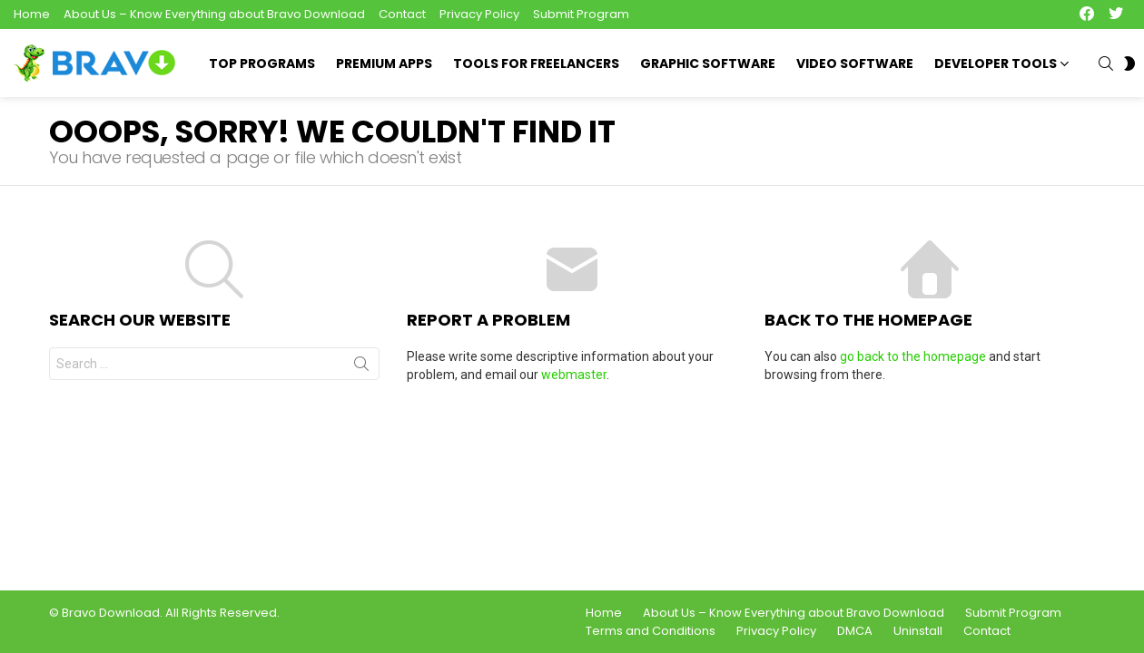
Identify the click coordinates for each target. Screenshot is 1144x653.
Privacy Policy (479, 14)
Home (32, 14)
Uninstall (917, 631)
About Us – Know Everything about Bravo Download (214, 14)
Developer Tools (995, 65)
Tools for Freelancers (536, 63)
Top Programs (262, 63)
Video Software (854, 63)
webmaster (574, 374)
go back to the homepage (913, 356)
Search (361, 367)
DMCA (855, 631)
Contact (402, 14)
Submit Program (581, 14)
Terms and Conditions (650, 631)
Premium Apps (384, 63)
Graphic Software (707, 63)
